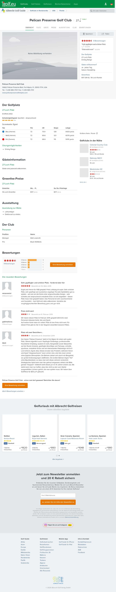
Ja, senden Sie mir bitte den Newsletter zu (58, 501)
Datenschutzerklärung (71, 516)
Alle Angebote (57, 459)
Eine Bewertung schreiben (63, 264)
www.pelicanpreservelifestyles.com (15, 92)
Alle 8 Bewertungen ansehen (12, 390)
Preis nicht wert (87, 49)
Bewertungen (9, 263)
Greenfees (85, 74)
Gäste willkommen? (89, 64)
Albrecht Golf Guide (15, 10)
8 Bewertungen (99, 40)
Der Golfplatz (86, 54)
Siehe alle (83, 182)
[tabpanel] (58, 433)
